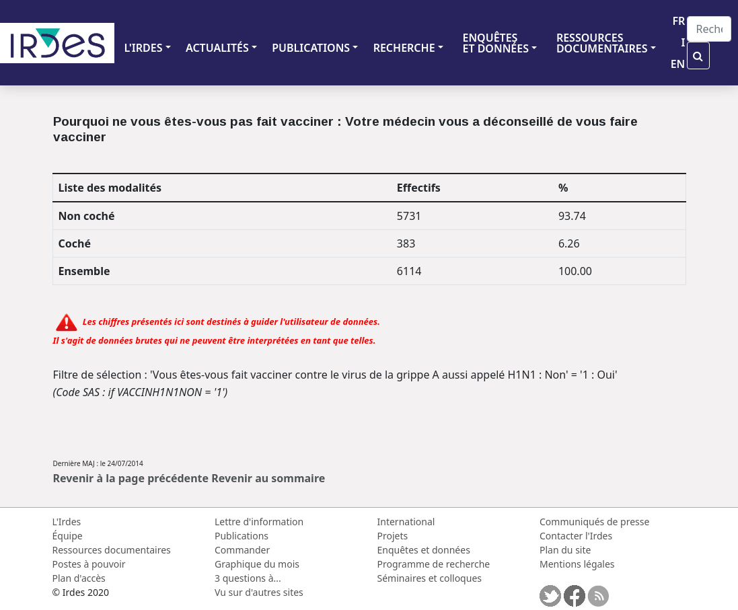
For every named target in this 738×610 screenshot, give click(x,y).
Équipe (67, 535)
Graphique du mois (257, 564)
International (406, 521)
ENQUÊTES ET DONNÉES (495, 43)
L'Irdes (66, 521)
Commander (242, 549)
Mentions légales (577, 564)
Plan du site (565, 549)
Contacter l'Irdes (576, 535)
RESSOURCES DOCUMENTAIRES (602, 43)
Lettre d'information (259, 521)
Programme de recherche (433, 564)
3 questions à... (248, 578)
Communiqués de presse (594, 521)
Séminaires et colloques (429, 578)
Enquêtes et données (423, 549)
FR (678, 20)
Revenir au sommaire (268, 478)
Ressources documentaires (111, 549)
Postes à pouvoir (89, 564)
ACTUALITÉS (217, 47)
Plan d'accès (79, 578)
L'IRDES (143, 47)
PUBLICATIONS (311, 47)
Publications (241, 535)
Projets (392, 535)
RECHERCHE (404, 47)
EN (678, 63)
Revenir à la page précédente (131, 478)
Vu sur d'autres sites (259, 592)
